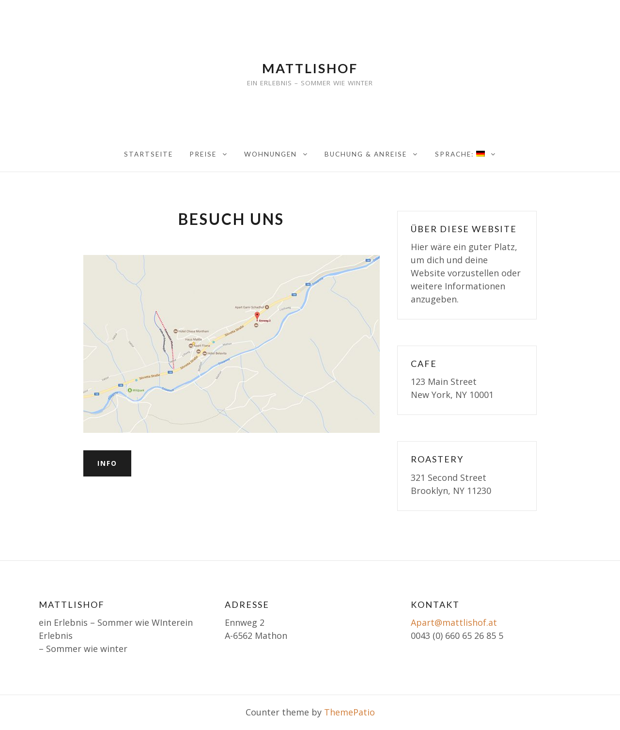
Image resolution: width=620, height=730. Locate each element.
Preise (203, 154)
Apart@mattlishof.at (454, 622)
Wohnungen (270, 154)
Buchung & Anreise (366, 154)
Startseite (148, 154)
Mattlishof (310, 68)
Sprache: (460, 154)
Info (107, 463)
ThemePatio (349, 712)
